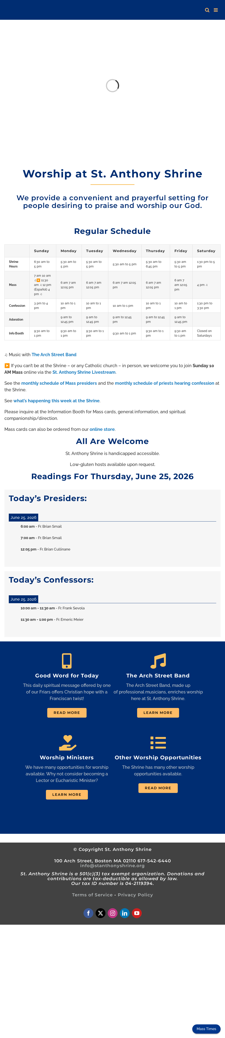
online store (102, 429)
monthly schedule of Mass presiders (59, 383)
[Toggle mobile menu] (216, 10)
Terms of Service (92, 894)
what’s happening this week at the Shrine (56, 400)
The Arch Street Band (54, 354)
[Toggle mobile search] (207, 10)
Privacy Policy (135, 894)
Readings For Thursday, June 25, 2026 (112, 476)
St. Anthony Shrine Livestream (84, 372)
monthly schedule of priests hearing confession (164, 383)
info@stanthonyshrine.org (112, 865)
